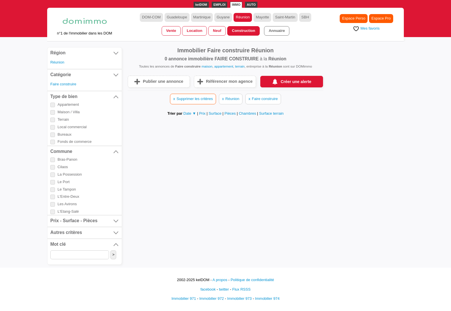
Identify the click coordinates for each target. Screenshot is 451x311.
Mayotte (262, 17)
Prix (203, 113)
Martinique (202, 17)
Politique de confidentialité (252, 280)
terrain (239, 66)
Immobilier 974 (267, 298)
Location (194, 30)
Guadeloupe (177, 17)
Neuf (217, 30)
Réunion (243, 17)
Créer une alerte (296, 81)
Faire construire (63, 84)
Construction (243, 30)
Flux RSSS (241, 289)
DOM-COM (151, 17)
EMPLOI (219, 4)
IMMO (236, 4)
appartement (223, 66)
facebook (208, 289)
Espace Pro (381, 18)
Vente (171, 30)
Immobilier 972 (211, 298)
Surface (215, 113)
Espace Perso (353, 18)
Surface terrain (271, 113)
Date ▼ (190, 113)
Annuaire (277, 30)
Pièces (231, 113)
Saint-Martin (285, 17)
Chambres (248, 113)
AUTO (251, 4)
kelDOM (201, 4)
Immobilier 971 (183, 298)
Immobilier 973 (239, 298)
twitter (224, 289)
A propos (220, 280)
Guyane (223, 17)
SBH (305, 17)
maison (207, 66)
